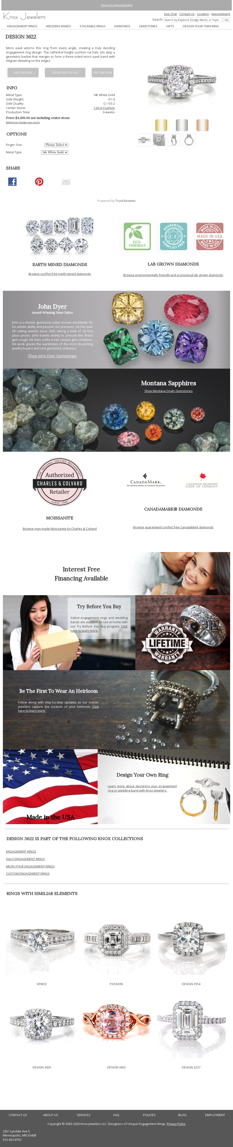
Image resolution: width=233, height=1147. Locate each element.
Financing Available (81, 578)
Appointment (220, 14)
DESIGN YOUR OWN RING (201, 26)
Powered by (116, 201)
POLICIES (149, 1115)
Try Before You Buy (65, 72)
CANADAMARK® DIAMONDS (173, 509)
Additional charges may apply (23, 122)
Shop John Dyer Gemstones (52, 356)
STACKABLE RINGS (93, 26)
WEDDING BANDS (58, 26)
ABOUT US (50, 1115)
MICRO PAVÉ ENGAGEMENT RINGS (30, 866)
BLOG (182, 1115)
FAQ (116, 1115)
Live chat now (102, 72)
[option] (144, 140)
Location (203, 14)
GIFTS (170, 26)
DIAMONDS (122, 26)
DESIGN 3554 (191, 984)
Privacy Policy (176, 1124)
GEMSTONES (148, 26)
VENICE (42, 984)
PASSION (116, 984)
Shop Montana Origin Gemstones (168, 391)
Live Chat (170, 14)
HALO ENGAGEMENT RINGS (25, 859)
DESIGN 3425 (42, 1067)
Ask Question (23, 72)
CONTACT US (18, 1115)
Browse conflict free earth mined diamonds (60, 274)
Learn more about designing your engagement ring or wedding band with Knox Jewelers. (142, 788)
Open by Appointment (116, 5)
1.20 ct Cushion (104, 108)
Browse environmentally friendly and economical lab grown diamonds (173, 275)
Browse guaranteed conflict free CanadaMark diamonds (173, 527)
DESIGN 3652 (116, 1067)
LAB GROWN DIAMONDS (173, 264)
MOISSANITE (59, 518)
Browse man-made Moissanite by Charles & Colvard (60, 528)
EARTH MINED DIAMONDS (59, 264)
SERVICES (83, 1115)
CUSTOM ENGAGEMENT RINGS (28, 873)
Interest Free (81, 569)
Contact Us (187, 14)
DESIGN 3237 (191, 1067)
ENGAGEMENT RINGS (22, 26)
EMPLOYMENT (215, 1115)
